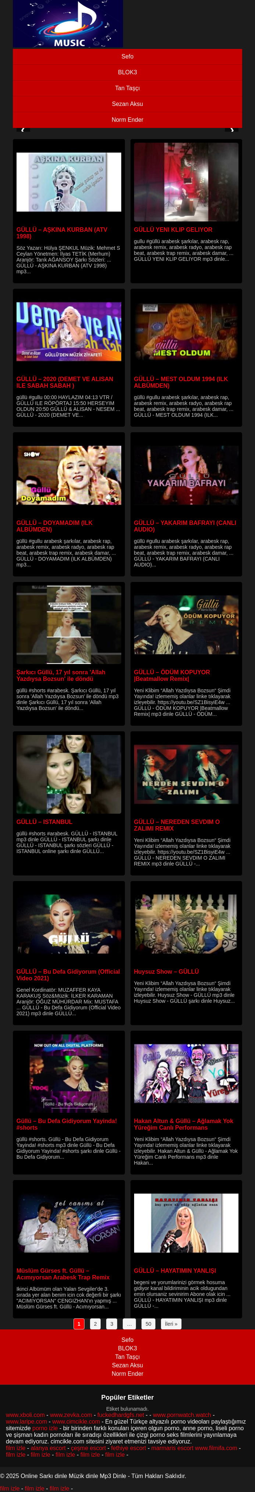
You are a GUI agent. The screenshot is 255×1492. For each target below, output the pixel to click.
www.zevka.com (71, 1415)
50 (148, 1324)
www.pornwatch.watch (182, 1415)
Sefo (128, 56)
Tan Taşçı (127, 88)
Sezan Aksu (127, 104)
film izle (15, 1448)
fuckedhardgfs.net (120, 1415)
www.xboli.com (25, 1415)
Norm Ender (127, 120)
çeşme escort (88, 1448)
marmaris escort (172, 1448)
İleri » (171, 1324)
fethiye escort (128, 1448)
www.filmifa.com (216, 1448)
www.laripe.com (26, 1421)
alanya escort (48, 1448)
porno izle (45, 1428)
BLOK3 (127, 72)
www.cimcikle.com (76, 1421)
